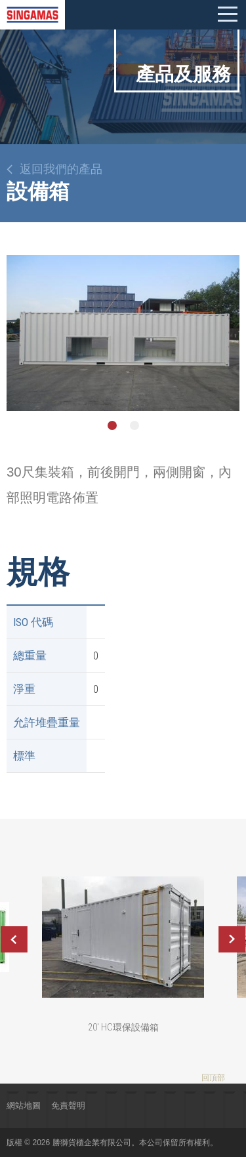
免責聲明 (68, 1105)
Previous (14, 939)
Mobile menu (227, 14)
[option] (123, 333)
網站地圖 (24, 1105)
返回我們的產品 (61, 169)
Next (232, 939)
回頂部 (213, 1077)
